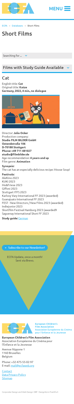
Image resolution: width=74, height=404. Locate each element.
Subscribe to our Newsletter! (26, 247)
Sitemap (7, 378)
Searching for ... (12, 55)
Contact (7, 371)
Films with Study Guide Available (33, 67)
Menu (56, 8)
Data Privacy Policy (14, 374)
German (23, 218)
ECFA (4, 25)
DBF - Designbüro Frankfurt (46, 392)
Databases (17, 25)
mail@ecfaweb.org (22, 365)
